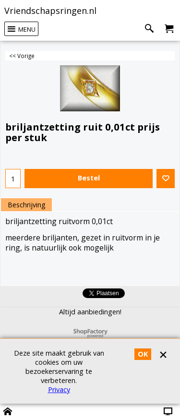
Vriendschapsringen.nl (50, 10)
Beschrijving (26, 204)
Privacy (59, 389)
